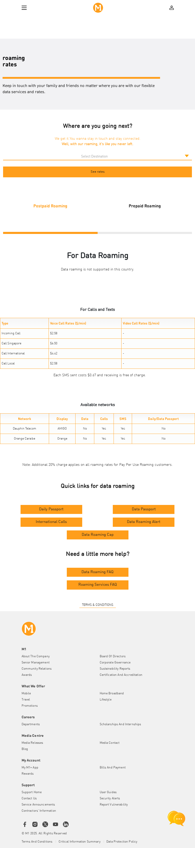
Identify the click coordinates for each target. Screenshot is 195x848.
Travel (26, 699)
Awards (27, 675)
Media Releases (32, 743)
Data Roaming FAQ (97, 572)
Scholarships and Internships (120, 724)
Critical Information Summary (80, 841)
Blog (25, 749)
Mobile (26, 693)
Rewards (28, 773)
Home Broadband (112, 693)
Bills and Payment (113, 767)
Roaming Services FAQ (97, 585)
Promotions (30, 705)
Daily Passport (51, 509)
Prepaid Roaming (145, 206)
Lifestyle (106, 699)
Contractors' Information (39, 810)
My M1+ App (30, 767)
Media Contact (110, 743)
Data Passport (144, 509)
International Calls (51, 522)
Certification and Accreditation (121, 675)
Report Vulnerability (114, 804)
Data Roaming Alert (143, 522)
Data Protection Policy (121, 841)
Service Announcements (38, 804)
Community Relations (37, 668)
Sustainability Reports (115, 668)
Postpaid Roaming (50, 206)
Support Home (32, 792)
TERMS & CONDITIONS (97, 605)
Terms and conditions (37, 841)
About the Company (36, 656)
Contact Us (29, 798)
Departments (31, 724)
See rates (98, 171)
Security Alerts (110, 798)
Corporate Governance (115, 662)
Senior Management (36, 662)
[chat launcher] (176, 818)
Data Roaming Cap (98, 535)
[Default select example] (97, 156)
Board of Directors (113, 656)
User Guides (108, 792)
